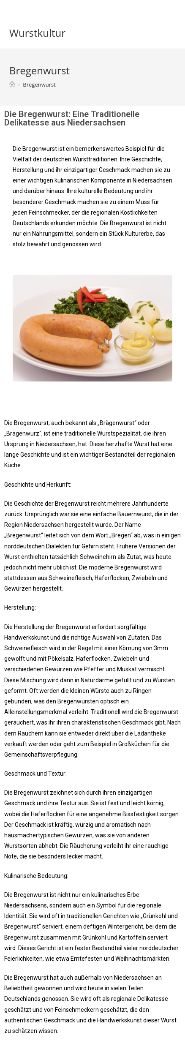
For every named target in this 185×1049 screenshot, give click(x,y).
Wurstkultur (37, 33)
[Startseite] (12, 84)
